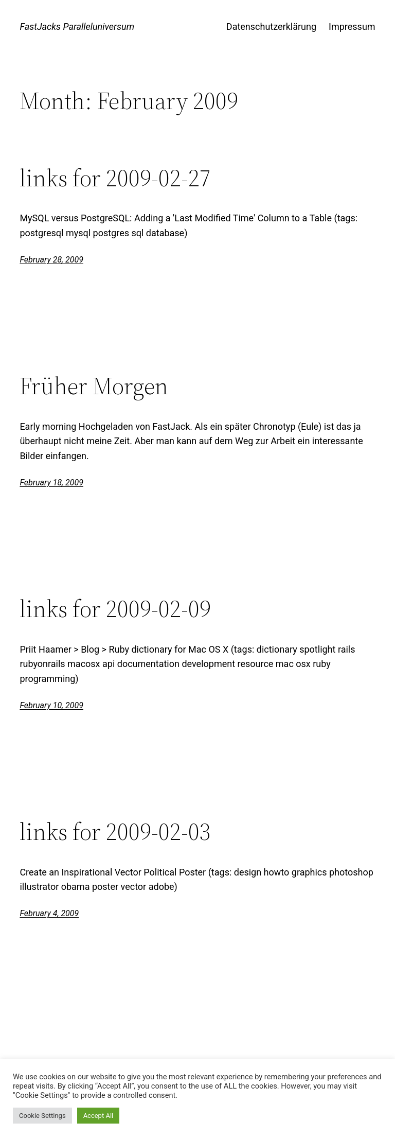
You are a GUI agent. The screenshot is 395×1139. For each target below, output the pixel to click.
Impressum (352, 26)
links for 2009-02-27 (115, 177)
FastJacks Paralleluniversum (77, 26)
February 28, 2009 (51, 260)
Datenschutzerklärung (271, 26)
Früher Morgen (94, 385)
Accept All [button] (98, 1115)
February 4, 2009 (49, 913)
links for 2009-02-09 (115, 608)
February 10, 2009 (51, 705)
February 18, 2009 (51, 482)
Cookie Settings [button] (42, 1115)
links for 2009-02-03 (115, 831)
